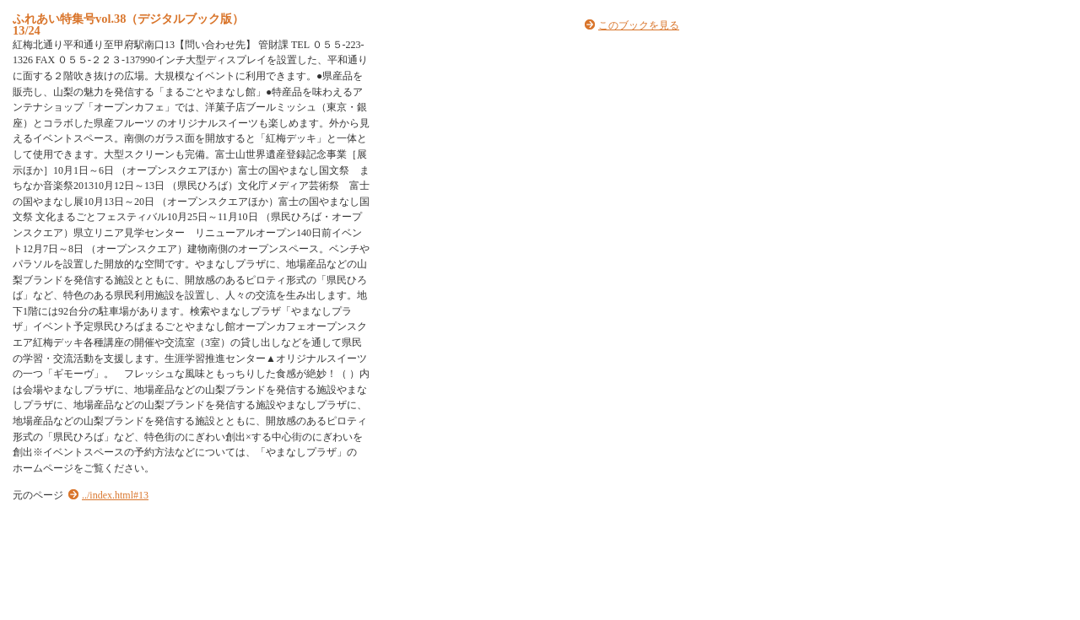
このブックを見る (638, 25)
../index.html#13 (115, 495)
